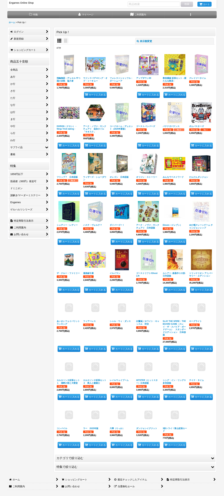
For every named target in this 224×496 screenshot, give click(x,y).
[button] (190, 14)
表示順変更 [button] (144, 41)
